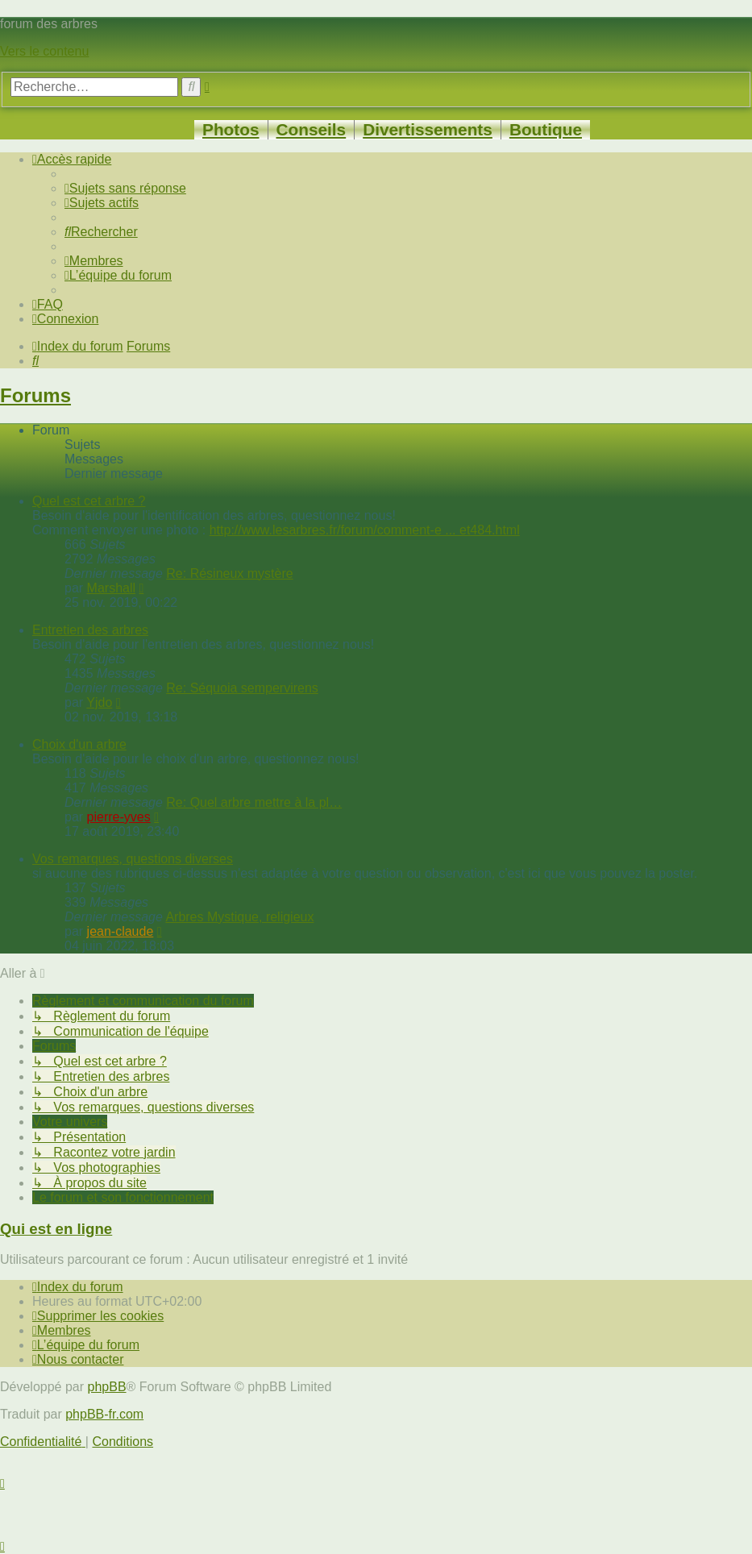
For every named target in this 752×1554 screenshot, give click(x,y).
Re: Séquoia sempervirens (242, 688)
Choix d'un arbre (79, 744)
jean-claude (120, 931)
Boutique (545, 129)
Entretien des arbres (90, 630)
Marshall (111, 588)
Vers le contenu (44, 51)
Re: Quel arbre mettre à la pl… (254, 802)
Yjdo (99, 702)
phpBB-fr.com (104, 1414)
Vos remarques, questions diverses (132, 859)
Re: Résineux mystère (229, 573)
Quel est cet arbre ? (89, 501)
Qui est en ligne (56, 1228)
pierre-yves (119, 817)
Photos (230, 129)
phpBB (107, 1387)
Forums (35, 395)
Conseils (311, 129)
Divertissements (427, 129)
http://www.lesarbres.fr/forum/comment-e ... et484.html (365, 530)
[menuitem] (125, 188)
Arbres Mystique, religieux (239, 917)
